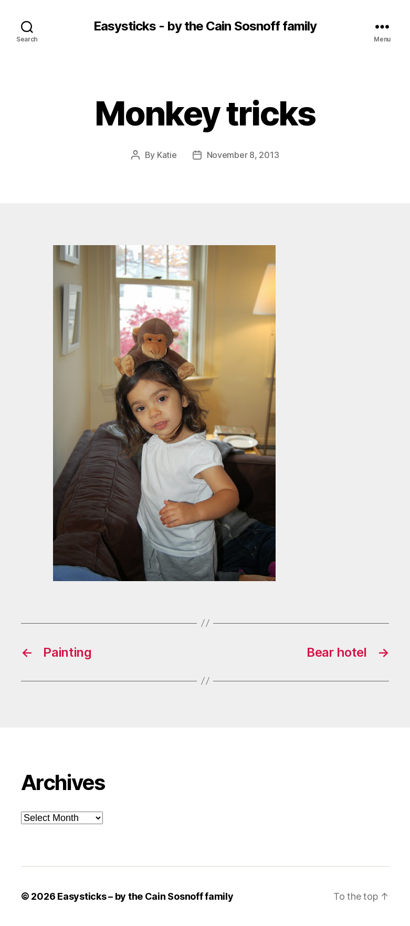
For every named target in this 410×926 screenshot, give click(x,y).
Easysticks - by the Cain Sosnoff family (204, 26)
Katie (167, 155)
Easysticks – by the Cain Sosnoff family (145, 896)
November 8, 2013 (243, 155)
